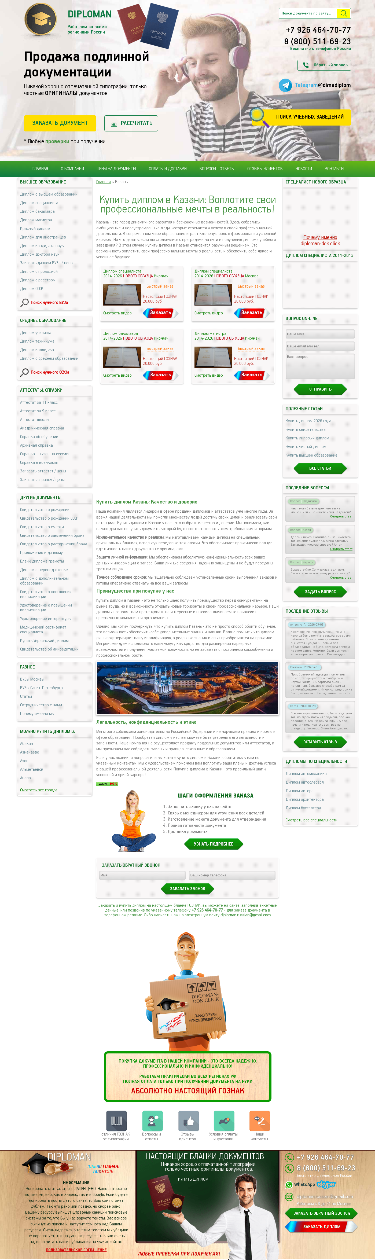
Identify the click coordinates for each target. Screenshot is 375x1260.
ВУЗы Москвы (32, 679)
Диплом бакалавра (37, 211)
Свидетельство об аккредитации (49, 649)
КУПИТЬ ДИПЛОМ (193, 1179)
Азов (24, 760)
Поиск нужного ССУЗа (50, 372)
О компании (72, 168)
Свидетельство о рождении (44, 509)
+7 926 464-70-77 (318, 30)
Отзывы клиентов (265, 168)
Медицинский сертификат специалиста (43, 630)
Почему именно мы (37, 713)
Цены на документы (116, 168)
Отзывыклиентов (187, 1137)
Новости (304, 168)
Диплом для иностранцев (43, 237)
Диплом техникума (37, 341)
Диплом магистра (36, 220)
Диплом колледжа (37, 349)
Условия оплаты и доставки (223, 1137)
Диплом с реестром (38, 280)
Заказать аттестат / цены (43, 471)
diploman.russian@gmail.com (245, 915)
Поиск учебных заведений (310, 117)
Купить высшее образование (311, 460)
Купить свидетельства (306, 434)
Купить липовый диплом (307, 443)
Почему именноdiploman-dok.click (320, 240)
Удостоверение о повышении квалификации (46, 608)
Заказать (160, 313)
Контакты (334, 168)
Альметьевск (31, 769)
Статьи (26, 696)
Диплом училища (35, 332)
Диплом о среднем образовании (49, 358)
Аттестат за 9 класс (38, 411)
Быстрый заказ (160, 286)
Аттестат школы (34, 419)
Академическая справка (42, 428)
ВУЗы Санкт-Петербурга (41, 687)
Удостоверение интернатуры (45, 618)
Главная (40, 168)
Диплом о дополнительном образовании (44, 581)
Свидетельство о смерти (42, 527)
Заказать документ (60, 123)
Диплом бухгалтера (303, 812)
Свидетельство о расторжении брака (53, 544)
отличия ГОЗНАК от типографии (115, 1137)
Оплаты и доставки (168, 168)
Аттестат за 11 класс (39, 402)
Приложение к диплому (41, 552)
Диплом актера (300, 795)
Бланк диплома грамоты (42, 561)
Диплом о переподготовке (44, 569)
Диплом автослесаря (305, 787)
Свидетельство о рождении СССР (49, 518)
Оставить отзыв (320, 747)
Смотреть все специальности (311, 825)
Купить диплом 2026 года (308, 425)
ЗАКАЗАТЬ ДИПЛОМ (321, 1226)
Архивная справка (36, 445)
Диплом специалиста (39, 202)
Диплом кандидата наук (42, 245)
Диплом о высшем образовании (49, 194)
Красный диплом (35, 228)
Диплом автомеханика (306, 778)
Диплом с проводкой (39, 271)
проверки (57, 141)
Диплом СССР (31, 288)
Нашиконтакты (259, 1137)
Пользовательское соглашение (76, 1250)
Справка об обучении (39, 436)
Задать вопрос (320, 596)
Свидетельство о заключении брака (52, 535)
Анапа (25, 778)
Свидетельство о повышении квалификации (46, 594)
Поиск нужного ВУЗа (49, 302)
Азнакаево (29, 752)
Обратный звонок (331, 65)
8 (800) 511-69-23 (317, 42)
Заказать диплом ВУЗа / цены (46, 263)
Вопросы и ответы (151, 1137)
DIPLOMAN (69, 1157)
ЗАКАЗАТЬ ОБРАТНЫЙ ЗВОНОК (321, 1213)
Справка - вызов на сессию (44, 454)
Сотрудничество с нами (41, 705)
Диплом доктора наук (40, 254)
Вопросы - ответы (217, 168)
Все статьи (320, 473)
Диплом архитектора (305, 804)
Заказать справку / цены (42, 479)
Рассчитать (137, 123)
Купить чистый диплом (306, 451)
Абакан (26, 743)
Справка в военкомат (39, 462)
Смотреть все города (38, 790)
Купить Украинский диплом (44, 640)
